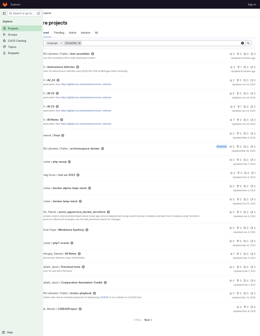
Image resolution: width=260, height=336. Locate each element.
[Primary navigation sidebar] (4, 13)
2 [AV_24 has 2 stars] (232, 80)
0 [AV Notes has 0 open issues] (253, 119)
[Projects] (21, 28)
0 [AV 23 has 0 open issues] (253, 93)
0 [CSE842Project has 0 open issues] (253, 307)
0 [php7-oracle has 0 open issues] (253, 241)
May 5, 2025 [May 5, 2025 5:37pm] (249, 137)
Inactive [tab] (103, 32)
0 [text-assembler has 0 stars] (232, 53)
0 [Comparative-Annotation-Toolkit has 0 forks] (239, 280)
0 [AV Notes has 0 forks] (239, 253)
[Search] (170, 43)
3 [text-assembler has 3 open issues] (253, 53)
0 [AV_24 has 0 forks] (239, 80)
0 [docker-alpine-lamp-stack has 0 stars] (232, 186)
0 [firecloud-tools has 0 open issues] (253, 266)
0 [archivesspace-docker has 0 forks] (239, 146)
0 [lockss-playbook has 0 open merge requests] (246, 293)
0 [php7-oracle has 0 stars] (232, 241)
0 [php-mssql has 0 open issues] (253, 159)
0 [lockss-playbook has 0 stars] (232, 293)
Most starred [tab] (58, 32)
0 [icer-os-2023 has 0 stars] (232, 173)
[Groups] (21, 34)
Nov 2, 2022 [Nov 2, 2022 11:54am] (249, 190)
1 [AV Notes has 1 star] (232, 253)
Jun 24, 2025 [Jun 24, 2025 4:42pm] (249, 124)
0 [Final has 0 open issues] (253, 133)
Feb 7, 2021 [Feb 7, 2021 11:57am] (250, 271)
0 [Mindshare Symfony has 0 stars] (232, 227)
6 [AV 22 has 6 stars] (232, 106)
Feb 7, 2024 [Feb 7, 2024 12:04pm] (249, 164)
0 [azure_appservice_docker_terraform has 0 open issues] (253, 212)
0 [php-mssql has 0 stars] (232, 159)
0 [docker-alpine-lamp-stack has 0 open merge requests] (246, 186)
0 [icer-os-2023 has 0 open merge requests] (246, 173)
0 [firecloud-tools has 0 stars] (232, 266)
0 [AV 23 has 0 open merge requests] (246, 93)
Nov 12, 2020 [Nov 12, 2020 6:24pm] (249, 297)
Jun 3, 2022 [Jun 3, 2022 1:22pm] (250, 232)
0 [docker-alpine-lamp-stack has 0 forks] (239, 186)
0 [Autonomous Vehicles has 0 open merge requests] (246, 67)
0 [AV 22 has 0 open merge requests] (246, 106)
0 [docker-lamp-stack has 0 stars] (232, 199)
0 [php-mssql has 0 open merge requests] (246, 159)
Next (157, 319)
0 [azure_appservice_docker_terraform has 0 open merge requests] (246, 212)
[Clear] (242, 43)
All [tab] (114, 32)
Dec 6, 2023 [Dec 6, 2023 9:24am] (249, 177)
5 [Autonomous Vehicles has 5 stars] (232, 67)
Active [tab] (90, 32)
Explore (15, 4)
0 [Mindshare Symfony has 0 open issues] (253, 227)
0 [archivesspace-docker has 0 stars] (232, 146)
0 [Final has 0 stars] (232, 133)
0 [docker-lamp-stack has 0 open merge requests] (246, 199)
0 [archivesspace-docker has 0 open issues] (253, 146)
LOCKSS (121, 297)
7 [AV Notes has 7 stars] (232, 119)
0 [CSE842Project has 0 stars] (239, 307)
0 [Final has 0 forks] (239, 133)
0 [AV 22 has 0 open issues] (253, 106)
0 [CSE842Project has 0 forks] (246, 307)
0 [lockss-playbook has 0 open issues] (253, 293)
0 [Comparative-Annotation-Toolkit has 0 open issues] (253, 280)
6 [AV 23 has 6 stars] (232, 93)
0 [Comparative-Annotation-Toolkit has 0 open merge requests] (246, 280)
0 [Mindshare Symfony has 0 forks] (239, 227)
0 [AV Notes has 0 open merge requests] (246, 119)
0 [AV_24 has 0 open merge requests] (246, 80)
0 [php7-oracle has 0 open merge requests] (246, 241)
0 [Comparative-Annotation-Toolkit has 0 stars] (232, 280)
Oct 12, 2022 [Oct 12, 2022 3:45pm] (249, 203)
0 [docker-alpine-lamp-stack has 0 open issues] (253, 186)
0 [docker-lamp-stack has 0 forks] (239, 199)
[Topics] (21, 47)
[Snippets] (21, 53)
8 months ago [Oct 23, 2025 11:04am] (248, 71)
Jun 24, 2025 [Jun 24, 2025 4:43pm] (249, 84)
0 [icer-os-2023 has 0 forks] (239, 173)
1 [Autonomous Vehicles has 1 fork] (239, 67)
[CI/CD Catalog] (21, 41)
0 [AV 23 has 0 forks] (239, 93)
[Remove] (97, 43)
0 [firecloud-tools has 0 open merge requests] (246, 266)
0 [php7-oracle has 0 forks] (239, 241)
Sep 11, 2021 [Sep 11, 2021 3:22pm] (249, 258)
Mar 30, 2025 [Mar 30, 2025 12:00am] (249, 150)
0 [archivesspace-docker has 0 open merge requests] (246, 146)
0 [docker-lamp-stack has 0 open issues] (253, 199)
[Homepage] (5, 4)
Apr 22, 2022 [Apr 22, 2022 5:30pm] (249, 245)
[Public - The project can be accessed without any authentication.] (110, 53)
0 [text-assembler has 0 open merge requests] (246, 53)
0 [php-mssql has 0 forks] (239, 159)
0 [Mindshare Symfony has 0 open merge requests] (246, 227)
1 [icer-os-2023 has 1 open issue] (254, 173)
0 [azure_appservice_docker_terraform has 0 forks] (239, 212)
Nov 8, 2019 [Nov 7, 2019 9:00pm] (249, 311)
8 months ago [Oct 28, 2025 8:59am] (248, 58)
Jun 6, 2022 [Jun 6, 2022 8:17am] (250, 216)
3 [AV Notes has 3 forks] (239, 119)
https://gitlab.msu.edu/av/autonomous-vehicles (104, 84)
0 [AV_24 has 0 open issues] (253, 80)
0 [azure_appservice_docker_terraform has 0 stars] (232, 212)
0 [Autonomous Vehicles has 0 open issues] (253, 67)
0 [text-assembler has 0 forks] (239, 53)
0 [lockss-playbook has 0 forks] (239, 293)
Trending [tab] (76, 32)
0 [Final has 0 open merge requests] (246, 133)
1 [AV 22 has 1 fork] (239, 106)
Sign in (252, 4)
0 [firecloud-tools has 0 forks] (239, 266)
